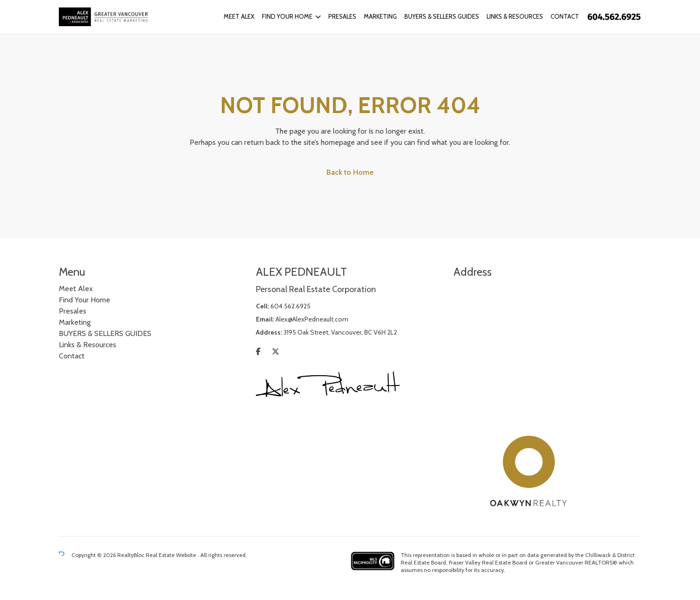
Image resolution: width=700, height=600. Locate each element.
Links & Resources (515, 16)
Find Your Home (287, 16)
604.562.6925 (290, 306)
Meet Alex (239, 16)
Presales (342, 16)
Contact (565, 16)
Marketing (380, 16)
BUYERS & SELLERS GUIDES (441, 16)
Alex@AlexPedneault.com (312, 319)
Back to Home (350, 172)
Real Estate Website (172, 554)
